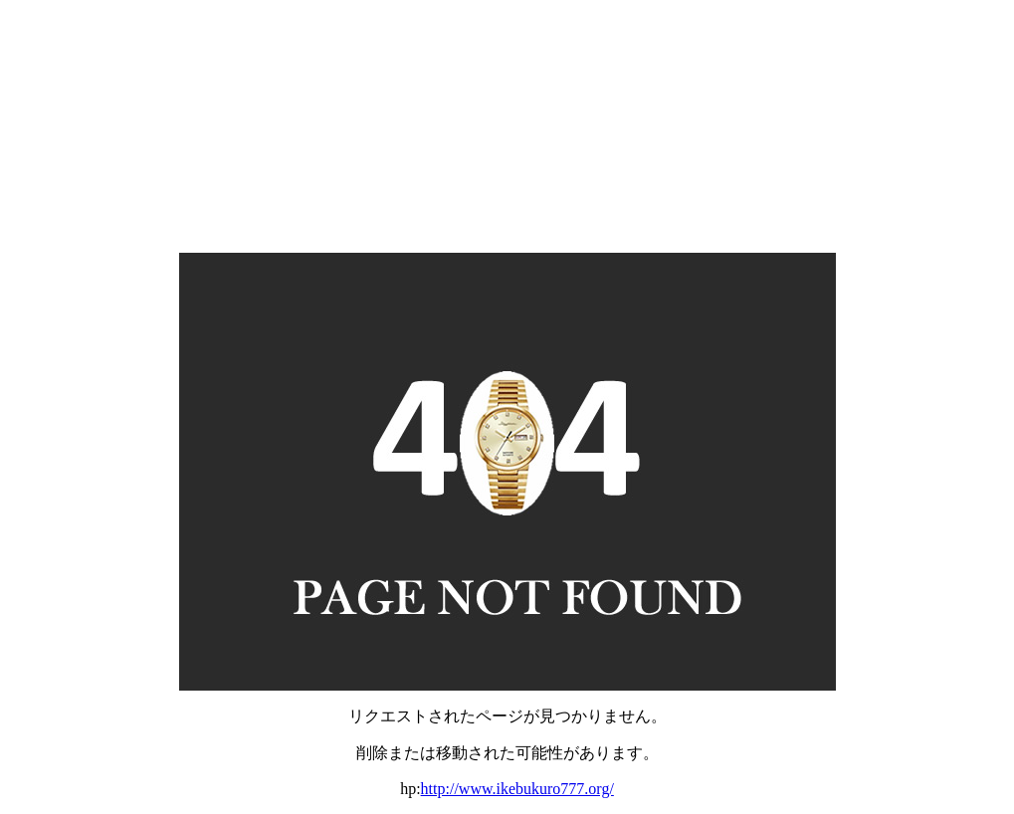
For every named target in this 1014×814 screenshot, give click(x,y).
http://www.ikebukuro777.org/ (517, 788)
